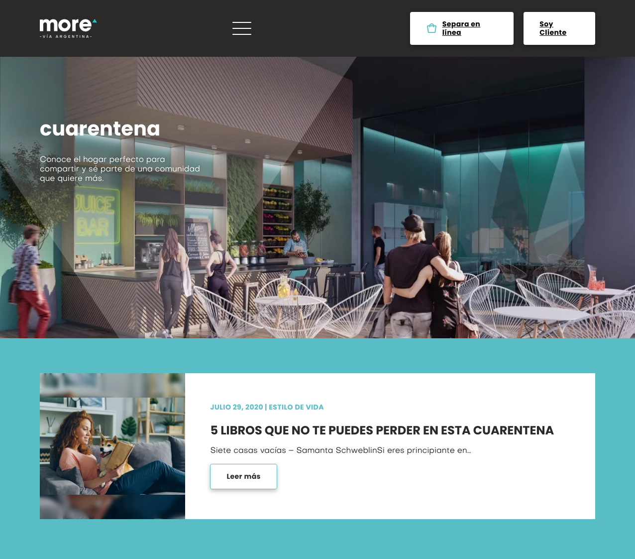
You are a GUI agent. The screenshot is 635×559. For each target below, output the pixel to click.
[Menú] (242, 28)
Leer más (243, 476)
